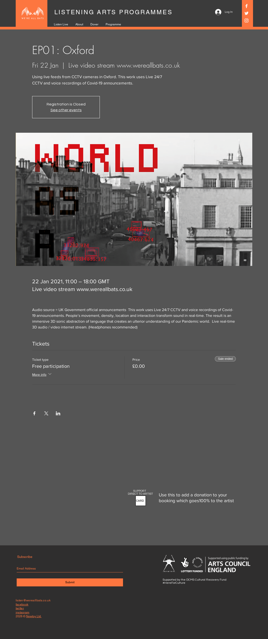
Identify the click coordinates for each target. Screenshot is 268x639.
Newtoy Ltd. (34, 616)
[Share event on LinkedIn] (58, 413)
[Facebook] (246, 6)
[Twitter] (246, 13)
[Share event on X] (46, 413)
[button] (140, 500)
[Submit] (70, 582)
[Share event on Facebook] (34, 413)
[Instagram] (246, 20)
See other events (66, 110)
